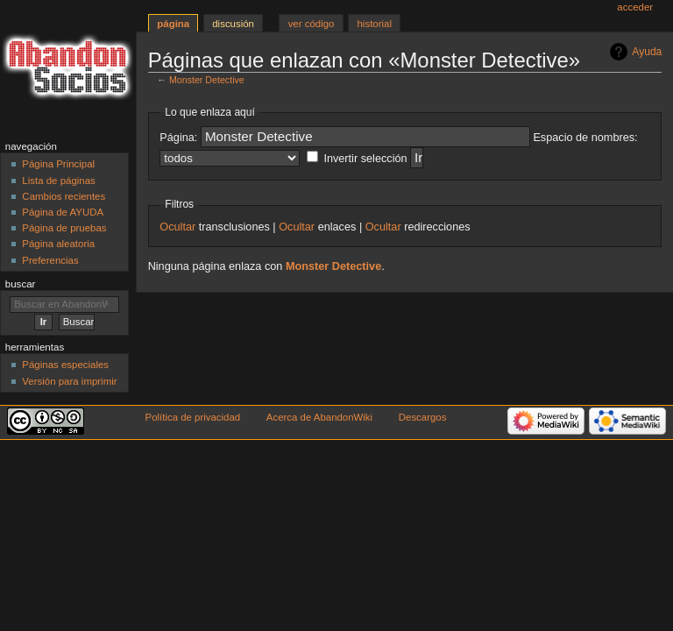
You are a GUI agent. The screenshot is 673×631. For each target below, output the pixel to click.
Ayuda (647, 52)
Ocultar (177, 227)
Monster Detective (206, 79)
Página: (178, 137)
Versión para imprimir (69, 381)
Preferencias (50, 260)
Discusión (233, 23)
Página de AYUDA (62, 212)
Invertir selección (365, 158)
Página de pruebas (64, 228)
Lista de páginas (58, 180)
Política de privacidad (193, 417)
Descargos (423, 417)
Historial (375, 23)
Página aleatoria (58, 243)
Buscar (20, 284)
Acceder (635, 7)
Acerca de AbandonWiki (319, 417)
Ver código (311, 23)
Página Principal (58, 164)
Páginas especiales (65, 364)
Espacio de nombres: (585, 137)
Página (173, 23)
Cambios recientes (63, 196)
